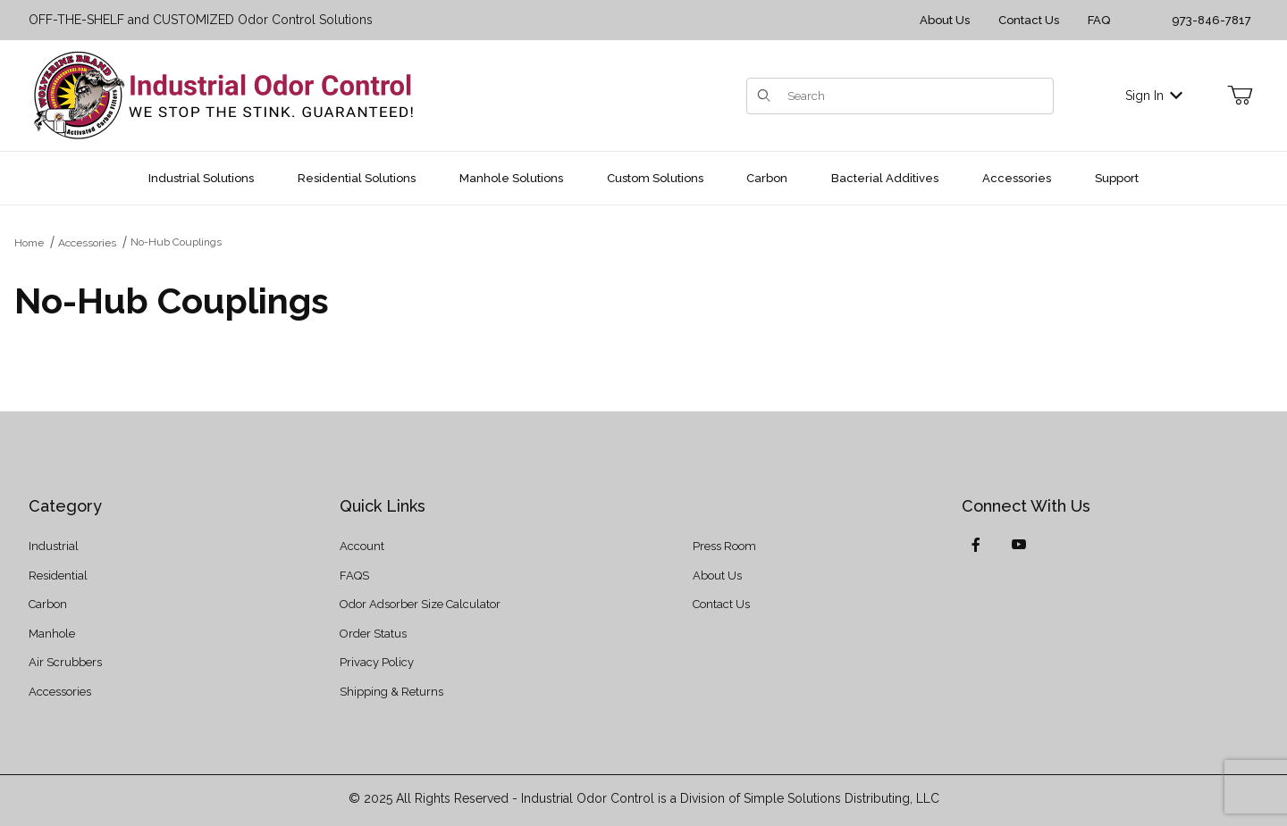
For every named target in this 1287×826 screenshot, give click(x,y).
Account (362, 546)
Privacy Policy (377, 662)
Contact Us (1028, 20)
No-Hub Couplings (176, 242)
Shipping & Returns (391, 691)
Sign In (1153, 95)
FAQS (354, 575)
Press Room (724, 546)
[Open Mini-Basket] (1239, 95)
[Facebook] (976, 544)
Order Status (373, 633)
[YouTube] (1019, 544)
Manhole (52, 633)
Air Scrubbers (65, 662)
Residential (58, 575)
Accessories (87, 243)
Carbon (48, 604)
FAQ (1099, 20)
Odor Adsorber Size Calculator (420, 604)
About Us (945, 20)
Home (29, 243)
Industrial (54, 546)
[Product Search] (915, 96)
